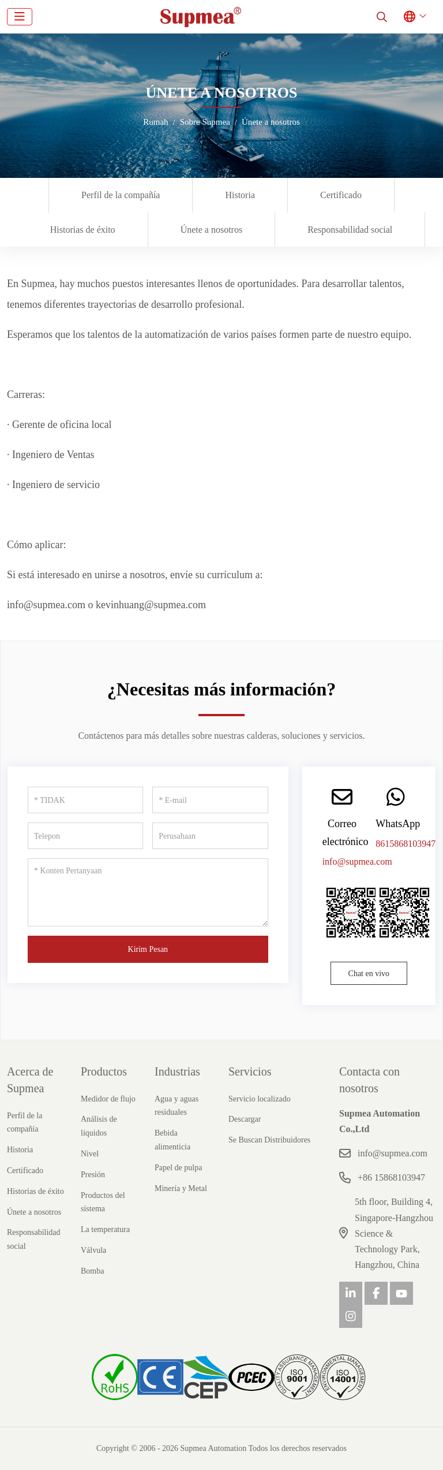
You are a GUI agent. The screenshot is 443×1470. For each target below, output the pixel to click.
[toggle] (19, 16)
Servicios (249, 1071)
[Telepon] (85, 836)
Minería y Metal (181, 1188)
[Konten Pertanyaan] (148, 892)
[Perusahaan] (210, 836)
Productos (104, 1071)
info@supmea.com (357, 861)
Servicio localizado (259, 1099)
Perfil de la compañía (120, 195)
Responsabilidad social (349, 230)
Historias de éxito (82, 230)
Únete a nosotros (212, 230)
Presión (93, 1174)
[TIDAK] (85, 800)
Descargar (244, 1119)
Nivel (90, 1153)
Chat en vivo (369, 973)
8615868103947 (406, 843)
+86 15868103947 (391, 1177)
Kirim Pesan (148, 949)
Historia (240, 195)
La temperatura (105, 1229)
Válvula (93, 1250)
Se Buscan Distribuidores (269, 1140)
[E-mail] (210, 800)
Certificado (341, 195)
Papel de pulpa (178, 1167)
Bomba (92, 1271)
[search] (382, 17)
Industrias (177, 1071)
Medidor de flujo (108, 1099)
